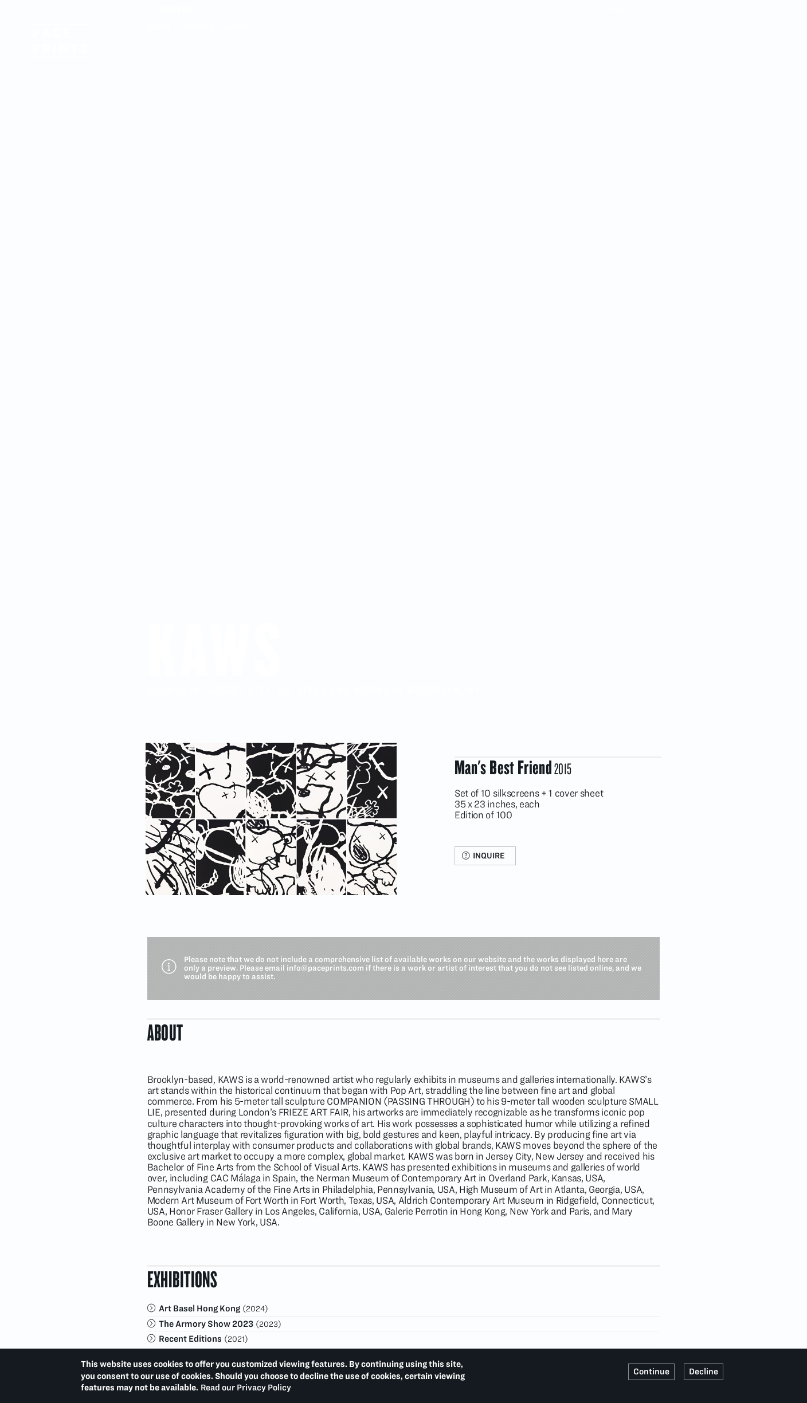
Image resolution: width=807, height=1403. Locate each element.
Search (653, 9)
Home (159, 26)
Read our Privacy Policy (246, 1387)
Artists (198, 26)
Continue (651, 1371)
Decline (703, 1371)
